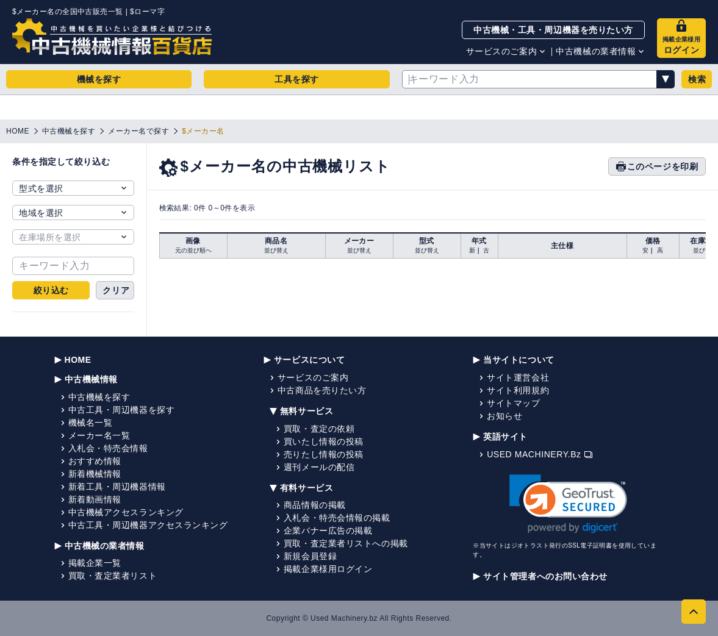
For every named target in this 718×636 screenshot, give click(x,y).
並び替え (276, 250)
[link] (568, 504)
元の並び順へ (193, 250)
